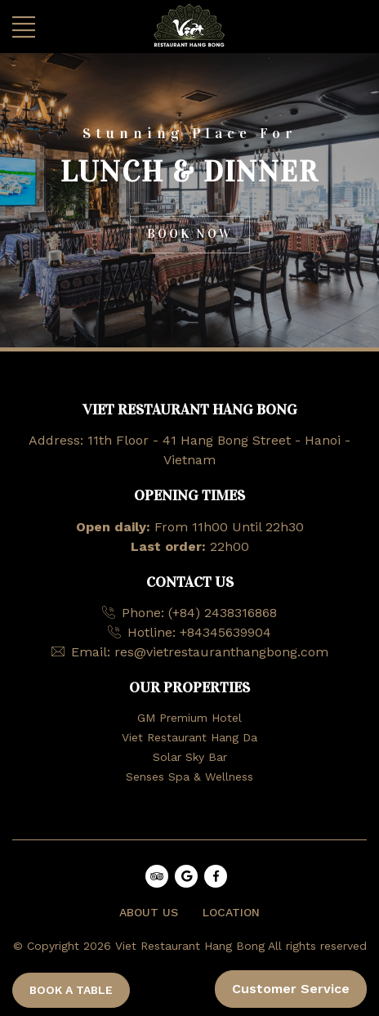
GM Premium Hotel (189, 717)
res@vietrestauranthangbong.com (221, 652)
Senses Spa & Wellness (189, 776)
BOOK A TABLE (71, 989)
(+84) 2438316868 (222, 612)
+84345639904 (225, 632)
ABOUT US (148, 912)
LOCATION (231, 912)
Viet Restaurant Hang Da (189, 737)
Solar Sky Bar (190, 756)
